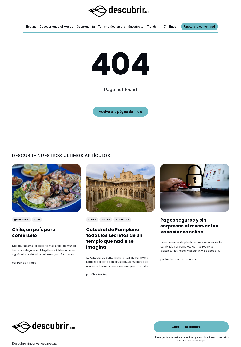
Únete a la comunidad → (191, 327)
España (31, 26)
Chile (37, 219)
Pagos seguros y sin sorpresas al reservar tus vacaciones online (189, 226)
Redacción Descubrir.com (181, 259)
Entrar (173, 26)
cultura (92, 219)
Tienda (152, 26)
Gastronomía (86, 26)
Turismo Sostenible (111, 26)
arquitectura (122, 219)
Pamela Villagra (26, 262)
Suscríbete (135, 26)
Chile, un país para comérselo (34, 232)
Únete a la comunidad (199, 26)
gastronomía (21, 219)
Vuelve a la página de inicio (120, 112)
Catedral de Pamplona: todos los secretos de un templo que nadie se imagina (114, 238)
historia (106, 219)
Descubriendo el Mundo (56, 26)
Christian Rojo (99, 274)
